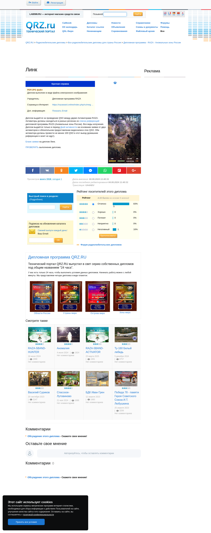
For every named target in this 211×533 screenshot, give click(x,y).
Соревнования (119, 31)
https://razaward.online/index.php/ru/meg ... (72, 104)
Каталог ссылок (95, 27)
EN (165, 15)
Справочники (143, 23)
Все (162, 31)
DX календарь (69, 27)
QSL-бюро (67, 31)
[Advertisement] (105, 55)
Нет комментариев (36, 362)
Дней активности (68, 127)
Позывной (98, 14)
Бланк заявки (32, 141)
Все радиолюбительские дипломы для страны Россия (94, 42)
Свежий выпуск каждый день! (52, 230)
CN (178, 15)
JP (183, 15)
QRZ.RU (30, 42)
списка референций (89, 121)
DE (174, 15)
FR (169, 15)
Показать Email (59, 111)
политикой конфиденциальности (38, 515)
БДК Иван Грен (95, 392)
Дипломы (92, 23)
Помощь (164, 27)
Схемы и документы (147, 27)
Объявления (118, 27)
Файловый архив (145, 31)
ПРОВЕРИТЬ (32, 147)
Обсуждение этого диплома (44, 436)
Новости (116, 23)
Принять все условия (26, 522)
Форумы (165, 23)
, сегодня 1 (51, 179)
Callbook (67, 23)
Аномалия (63, 348)
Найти (138, 14)
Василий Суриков (39, 392)
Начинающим (94, 31)
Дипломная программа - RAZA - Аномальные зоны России (152, 42)
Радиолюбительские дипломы (51, 42)
